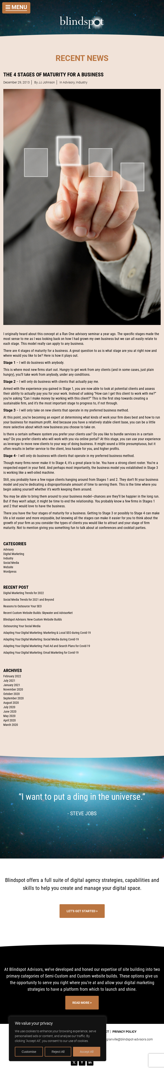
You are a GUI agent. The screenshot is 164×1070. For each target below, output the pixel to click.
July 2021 (9, 680)
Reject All (58, 1051)
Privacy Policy (124, 1031)
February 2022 (12, 676)
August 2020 (11, 702)
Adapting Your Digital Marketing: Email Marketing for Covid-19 (41, 652)
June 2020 (9, 711)
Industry (8, 558)
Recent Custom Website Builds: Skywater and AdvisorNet (38, 613)
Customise (29, 1051)
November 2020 (13, 689)
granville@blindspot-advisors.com (129, 1039)
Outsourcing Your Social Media (22, 626)
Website (8, 567)
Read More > (82, 1002)
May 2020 (9, 716)
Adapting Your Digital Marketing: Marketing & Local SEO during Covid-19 (47, 632)
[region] (57, 1038)
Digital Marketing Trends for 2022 (23, 593)
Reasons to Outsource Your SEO (22, 606)
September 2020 (13, 698)
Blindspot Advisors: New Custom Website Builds (32, 619)
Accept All (86, 1051)
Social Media (11, 562)
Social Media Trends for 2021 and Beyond (28, 599)
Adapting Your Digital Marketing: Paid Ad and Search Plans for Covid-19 (46, 646)
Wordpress (9, 571)
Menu (16, 7)
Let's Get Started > (82, 911)
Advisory (8, 549)
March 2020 (10, 725)
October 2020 (11, 694)
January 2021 (11, 685)
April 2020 (9, 720)
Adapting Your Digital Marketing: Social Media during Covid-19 (41, 639)
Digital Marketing (13, 554)
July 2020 (9, 707)
